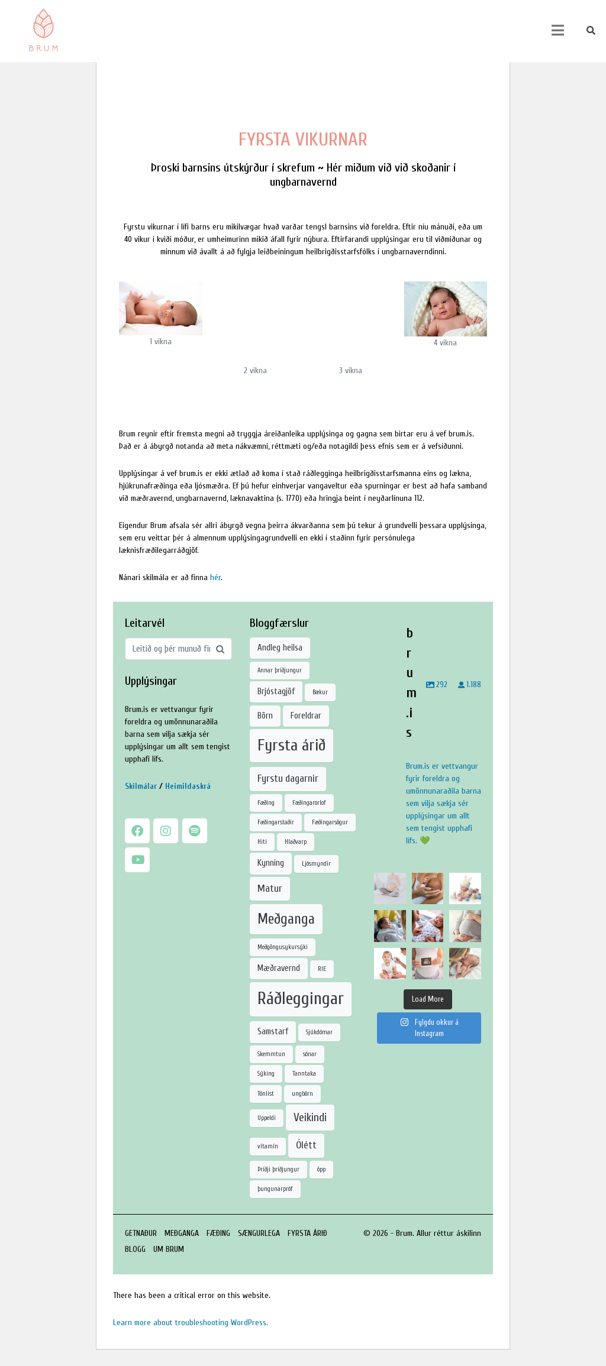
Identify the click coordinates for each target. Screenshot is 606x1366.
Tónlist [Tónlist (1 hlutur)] (265, 1094)
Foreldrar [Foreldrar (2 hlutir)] (306, 716)
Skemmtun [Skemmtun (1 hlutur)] (271, 1054)
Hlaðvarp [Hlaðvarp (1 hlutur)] (296, 842)
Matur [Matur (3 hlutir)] (269, 888)
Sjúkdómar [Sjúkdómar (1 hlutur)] (319, 1032)
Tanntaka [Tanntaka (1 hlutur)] (304, 1073)
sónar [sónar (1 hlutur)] (310, 1054)
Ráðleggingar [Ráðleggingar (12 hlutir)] (300, 999)
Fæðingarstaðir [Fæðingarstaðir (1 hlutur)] (275, 822)
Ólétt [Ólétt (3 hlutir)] (306, 1145)
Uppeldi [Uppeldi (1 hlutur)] (266, 1118)
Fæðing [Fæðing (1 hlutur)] (266, 803)
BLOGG (135, 1249)
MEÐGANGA (182, 1233)
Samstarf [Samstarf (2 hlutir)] (272, 1032)
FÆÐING (218, 1233)
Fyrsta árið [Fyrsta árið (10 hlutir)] (291, 745)
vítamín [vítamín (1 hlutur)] (267, 1146)
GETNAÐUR (141, 1233)
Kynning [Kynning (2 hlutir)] (270, 863)
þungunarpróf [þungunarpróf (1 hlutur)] (275, 1189)
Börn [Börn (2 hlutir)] (265, 716)
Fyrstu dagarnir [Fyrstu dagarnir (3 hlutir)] (287, 778)
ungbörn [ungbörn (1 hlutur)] (302, 1094)
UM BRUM (168, 1249)
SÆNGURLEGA (259, 1233)
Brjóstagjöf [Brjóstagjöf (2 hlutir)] (276, 692)
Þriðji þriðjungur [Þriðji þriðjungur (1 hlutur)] (278, 1169)
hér (215, 577)
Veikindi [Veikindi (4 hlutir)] (310, 1117)
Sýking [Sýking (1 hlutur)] (266, 1073)
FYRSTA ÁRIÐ (307, 1233)
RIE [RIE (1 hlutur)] (322, 969)
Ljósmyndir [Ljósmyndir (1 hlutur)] (316, 863)
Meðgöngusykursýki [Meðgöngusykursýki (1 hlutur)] (282, 947)
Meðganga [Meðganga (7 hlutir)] (286, 919)
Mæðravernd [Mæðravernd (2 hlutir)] (278, 968)
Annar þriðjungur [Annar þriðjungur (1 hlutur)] (279, 670)
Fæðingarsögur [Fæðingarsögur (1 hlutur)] (330, 822)
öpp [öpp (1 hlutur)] (321, 1169)
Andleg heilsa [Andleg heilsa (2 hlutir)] (279, 648)
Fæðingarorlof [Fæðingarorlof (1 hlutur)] (309, 803)
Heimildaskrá (188, 786)
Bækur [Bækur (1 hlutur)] (320, 692)
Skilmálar (141, 786)
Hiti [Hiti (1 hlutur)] (262, 842)
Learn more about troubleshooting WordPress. (190, 1323)
